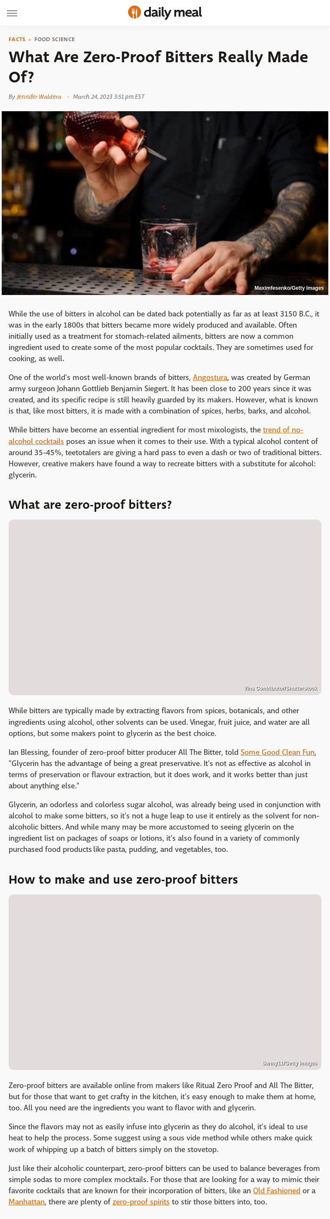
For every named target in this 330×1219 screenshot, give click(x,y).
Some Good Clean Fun (278, 752)
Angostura (210, 378)
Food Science (54, 39)
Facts (17, 39)
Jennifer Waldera (39, 96)
